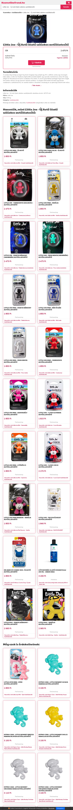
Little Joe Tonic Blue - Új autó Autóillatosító (51, 151)
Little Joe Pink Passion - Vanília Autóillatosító (17, 518)
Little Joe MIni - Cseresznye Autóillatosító (50, 361)
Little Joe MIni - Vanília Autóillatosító (48, 204)
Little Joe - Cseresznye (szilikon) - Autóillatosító (18, 204)
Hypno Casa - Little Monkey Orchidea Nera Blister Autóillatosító (50, 789)
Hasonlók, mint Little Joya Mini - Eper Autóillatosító (18, 694)
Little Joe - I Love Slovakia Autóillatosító (50, 413)
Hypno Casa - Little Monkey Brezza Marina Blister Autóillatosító (19, 735)
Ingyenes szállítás (62, 58)
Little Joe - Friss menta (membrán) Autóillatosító (53, 256)
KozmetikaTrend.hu (13, 2)
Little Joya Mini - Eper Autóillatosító (13, 683)
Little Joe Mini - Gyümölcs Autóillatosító (15, 466)
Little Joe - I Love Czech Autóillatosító (48, 466)
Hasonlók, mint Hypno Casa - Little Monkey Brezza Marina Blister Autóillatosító (18, 748)
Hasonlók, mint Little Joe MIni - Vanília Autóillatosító (53, 215)
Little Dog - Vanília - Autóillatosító (47, 623)
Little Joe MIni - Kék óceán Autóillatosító (50, 309)
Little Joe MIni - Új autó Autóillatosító (14, 151)
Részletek (51, 808)
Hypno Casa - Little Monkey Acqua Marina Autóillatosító (53, 683)
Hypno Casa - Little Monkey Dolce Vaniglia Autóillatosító (53, 735)
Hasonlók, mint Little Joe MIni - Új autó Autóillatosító (18, 163)
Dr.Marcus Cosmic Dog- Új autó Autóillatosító (17, 571)
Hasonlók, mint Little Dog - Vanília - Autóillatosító (53, 635)
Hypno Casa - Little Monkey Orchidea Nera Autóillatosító (17, 788)
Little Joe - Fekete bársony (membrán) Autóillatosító (15, 256)
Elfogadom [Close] (60, 808)
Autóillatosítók (14, 100)
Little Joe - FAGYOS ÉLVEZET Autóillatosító (50, 518)
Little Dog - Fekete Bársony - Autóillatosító (16, 623)
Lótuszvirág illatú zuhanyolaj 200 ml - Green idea (52, 571)
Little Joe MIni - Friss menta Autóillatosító (15, 361)
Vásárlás (36, 62)
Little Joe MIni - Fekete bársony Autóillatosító (17, 309)
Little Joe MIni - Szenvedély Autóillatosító (15, 413)
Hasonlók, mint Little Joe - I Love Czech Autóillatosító (53, 478)
